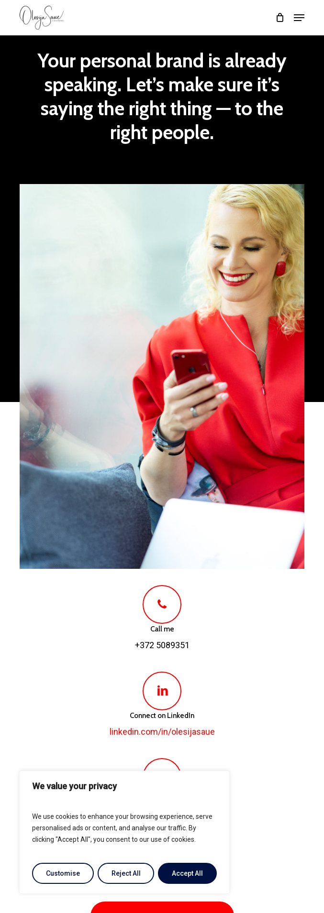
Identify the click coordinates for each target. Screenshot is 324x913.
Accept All (187, 873)
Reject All (126, 873)
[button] (299, 17)
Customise (63, 873)
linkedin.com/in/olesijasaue (162, 732)
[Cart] (279, 18)
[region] (124, 832)
